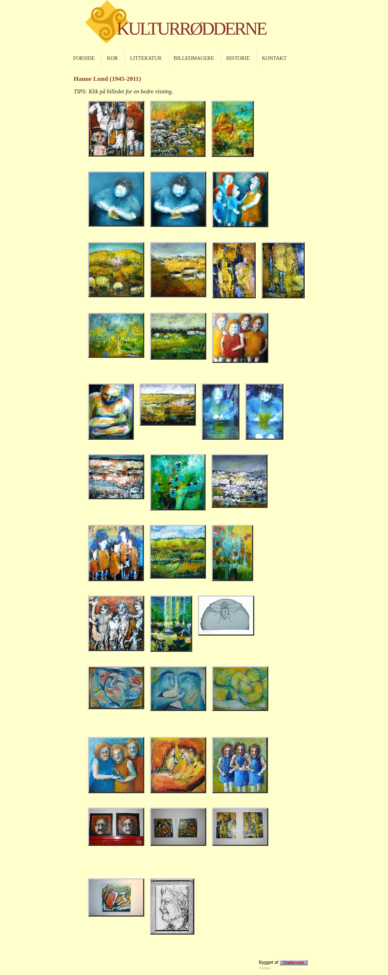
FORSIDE (84, 58)
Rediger (265, 968)
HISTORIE (238, 58)
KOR (112, 58)
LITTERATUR (146, 58)
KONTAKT (274, 58)
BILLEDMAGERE (194, 58)
